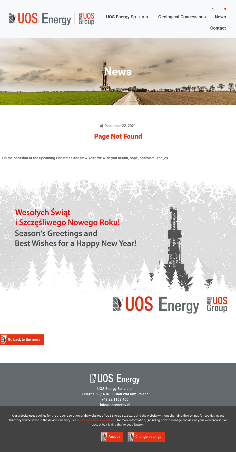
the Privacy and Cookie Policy (96, 420)
